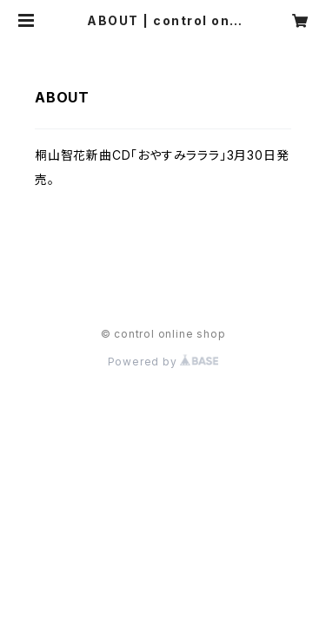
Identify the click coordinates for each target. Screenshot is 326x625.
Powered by (163, 361)
